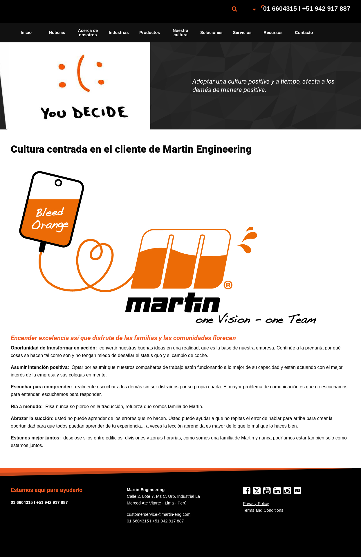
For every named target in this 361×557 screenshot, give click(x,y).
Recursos (273, 32)
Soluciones (211, 32)
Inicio (26, 32)
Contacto (304, 32)
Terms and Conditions (263, 510)
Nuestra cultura (180, 32)
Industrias (119, 32)
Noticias (57, 32)
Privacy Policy (256, 503)
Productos (149, 32)
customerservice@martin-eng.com (158, 514)
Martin (39, 11)
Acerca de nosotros (88, 32)
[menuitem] (40, 11)
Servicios (242, 32)
